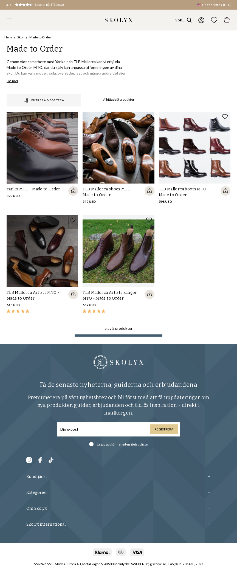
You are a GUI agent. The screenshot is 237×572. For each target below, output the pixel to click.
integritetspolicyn (135, 444)
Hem (8, 37)
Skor (20, 37)
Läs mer (12, 81)
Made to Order (40, 37)
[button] (40, 5)
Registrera (164, 429)
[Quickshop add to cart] (73, 191)
